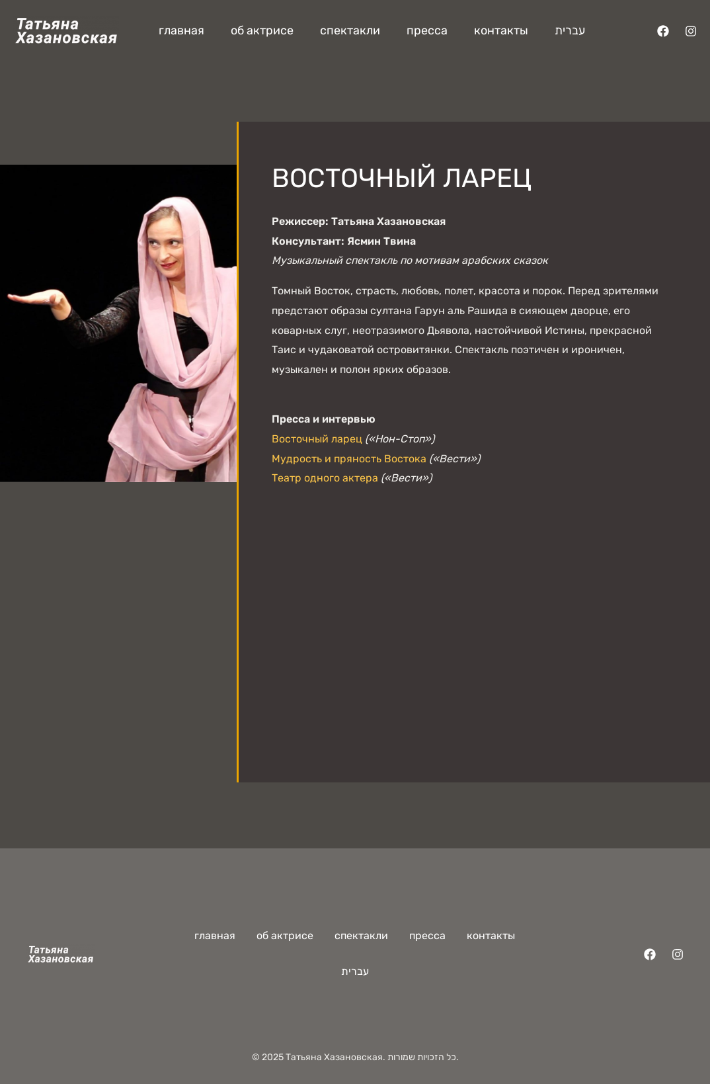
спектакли (350, 30)
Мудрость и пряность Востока (349, 458)
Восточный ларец (317, 439)
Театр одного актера (325, 478)
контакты (501, 30)
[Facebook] (663, 31)
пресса (427, 30)
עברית (570, 30)
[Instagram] (691, 31)
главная (181, 30)
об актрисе (262, 30)
